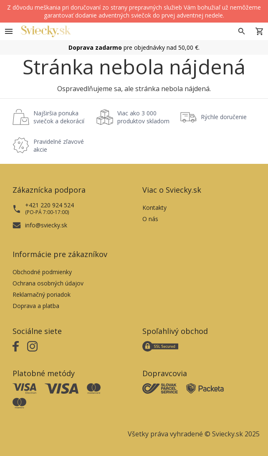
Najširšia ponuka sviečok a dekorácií (58, 117)
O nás (150, 219)
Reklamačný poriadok (42, 294)
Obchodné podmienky (42, 272)
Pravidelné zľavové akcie (58, 145)
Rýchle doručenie (224, 117)
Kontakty (154, 207)
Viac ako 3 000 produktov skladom (143, 117)
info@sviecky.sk (46, 225)
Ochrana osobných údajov (48, 283)
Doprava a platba (36, 306)
